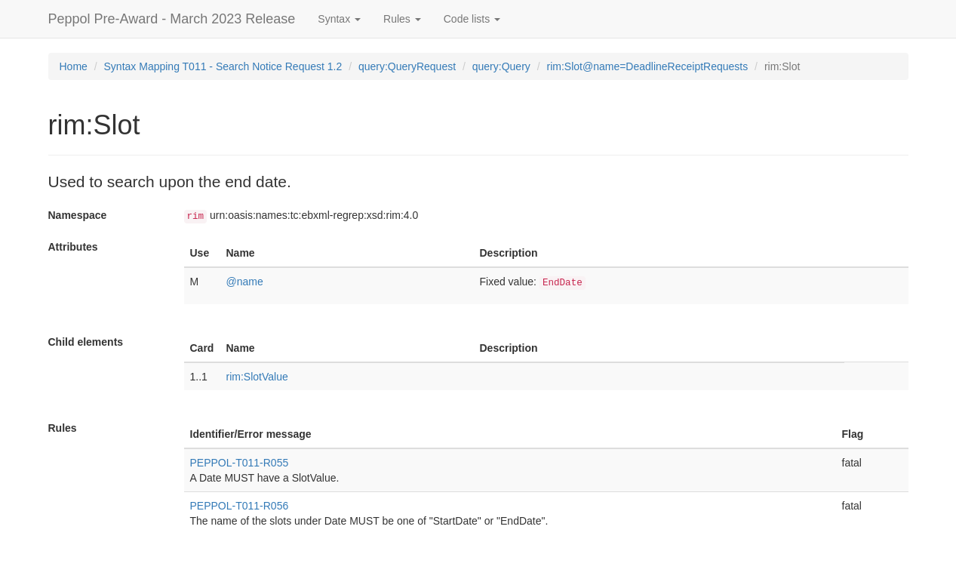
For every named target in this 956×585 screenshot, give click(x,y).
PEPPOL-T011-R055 (239, 463)
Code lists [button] (472, 19)
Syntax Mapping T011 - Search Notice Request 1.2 (223, 66)
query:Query (501, 66)
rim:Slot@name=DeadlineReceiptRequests (647, 66)
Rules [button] (402, 19)
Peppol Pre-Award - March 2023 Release (172, 18)
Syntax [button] (339, 19)
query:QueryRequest (407, 66)
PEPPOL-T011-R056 (239, 506)
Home (74, 66)
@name (244, 282)
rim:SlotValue (257, 377)
